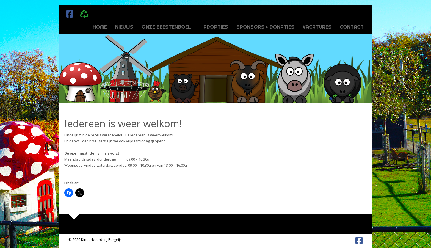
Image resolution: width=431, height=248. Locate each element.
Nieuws (124, 27)
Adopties (215, 27)
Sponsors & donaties (265, 27)
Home (100, 27)
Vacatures (317, 27)
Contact (352, 27)
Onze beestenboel (168, 27)
